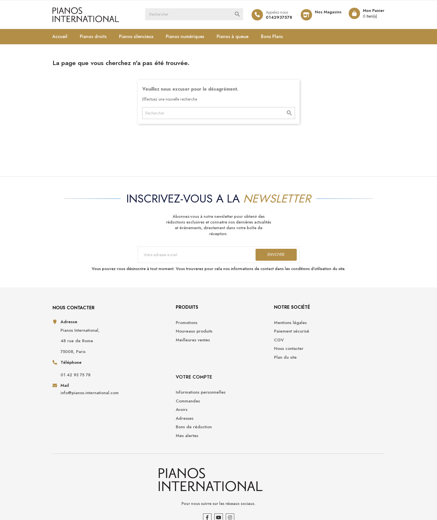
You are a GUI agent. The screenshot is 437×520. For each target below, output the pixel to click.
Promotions (153, 327)
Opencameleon (154, 508)
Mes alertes (315, 370)
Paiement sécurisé (240, 336)
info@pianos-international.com (98, 398)
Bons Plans (281, 36)
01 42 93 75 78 (84, 380)
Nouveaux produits (160, 336)
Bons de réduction (322, 362)
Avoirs (309, 344)
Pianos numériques (194, 36)
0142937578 (269, 17)
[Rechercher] (197, 15)
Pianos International (97, 508)
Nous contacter (237, 353)
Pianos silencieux (145, 36)
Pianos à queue (241, 36)
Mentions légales (239, 327)
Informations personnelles (329, 327)
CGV (228, 344)
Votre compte (322, 311)
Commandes (316, 336)
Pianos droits (102, 36)
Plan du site (234, 362)
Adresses (312, 353)
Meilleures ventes (159, 344)
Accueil (68, 36)
